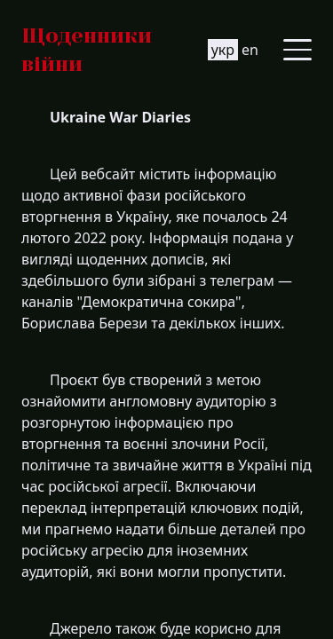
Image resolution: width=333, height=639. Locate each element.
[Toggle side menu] (297, 50)
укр (222, 49)
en (250, 49)
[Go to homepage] (114, 49)
